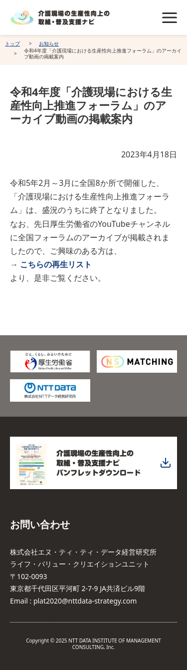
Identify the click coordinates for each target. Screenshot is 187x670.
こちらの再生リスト (56, 264)
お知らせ (49, 43)
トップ (12, 43)
